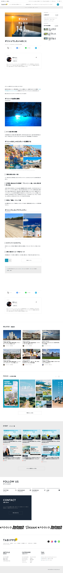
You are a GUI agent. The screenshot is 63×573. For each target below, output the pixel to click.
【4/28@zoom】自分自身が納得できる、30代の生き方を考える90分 (12, 442)
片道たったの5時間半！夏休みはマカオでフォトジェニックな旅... (52, 30)
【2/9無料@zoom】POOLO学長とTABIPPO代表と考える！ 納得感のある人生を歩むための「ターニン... (51, 459)
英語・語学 (32, 559)
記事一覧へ (15, 305)
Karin (50, 345)
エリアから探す (50, 32)
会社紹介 (35, 1)
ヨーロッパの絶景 (33, 268)
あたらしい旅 (52, 19)
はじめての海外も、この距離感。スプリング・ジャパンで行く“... (52, 34)
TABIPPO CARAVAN (6, 341)
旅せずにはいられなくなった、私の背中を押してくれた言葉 (51, 343)
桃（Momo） (15, 57)
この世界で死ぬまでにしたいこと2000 (14, 268)
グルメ (33, 4)
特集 (18, 4)
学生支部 (44, 1)
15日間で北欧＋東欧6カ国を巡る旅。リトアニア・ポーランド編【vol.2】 (31, 343)
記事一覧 (15, 4)
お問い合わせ (54, 1)
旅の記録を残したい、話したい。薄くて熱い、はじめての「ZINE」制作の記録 (31, 362)
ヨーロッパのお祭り (25, 268)
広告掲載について (48, 1)
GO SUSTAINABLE (50, 37)
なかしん (30, 364)
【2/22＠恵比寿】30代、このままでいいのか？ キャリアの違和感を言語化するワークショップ (31, 458)
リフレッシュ (24, 562)
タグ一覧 (56, 14)
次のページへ (29, 260)
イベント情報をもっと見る (31, 468)
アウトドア (24, 560)
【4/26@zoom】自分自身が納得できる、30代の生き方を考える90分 (51, 442)
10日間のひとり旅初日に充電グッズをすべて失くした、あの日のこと (51, 362)
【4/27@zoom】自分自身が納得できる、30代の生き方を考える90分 (31, 442)
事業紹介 (38, 1)
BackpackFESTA (45, 4)
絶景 (11, 270)
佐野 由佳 (11, 345)
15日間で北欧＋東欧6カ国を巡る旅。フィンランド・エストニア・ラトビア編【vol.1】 (11, 362)
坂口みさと (50, 364)
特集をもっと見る (30, 412)
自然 (31, 562)
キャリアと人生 (39, 4)
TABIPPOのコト (46, 19)
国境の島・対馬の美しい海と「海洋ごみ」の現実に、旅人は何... (52, 39)
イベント (20, 4)
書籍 (8, 270)
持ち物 (35, 4)
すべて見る (56, 25)
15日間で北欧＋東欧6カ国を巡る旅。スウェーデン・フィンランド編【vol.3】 (11, 343)
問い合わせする (16, 512)
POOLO (41, 1)
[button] (59, 376)
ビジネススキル (25, 558)
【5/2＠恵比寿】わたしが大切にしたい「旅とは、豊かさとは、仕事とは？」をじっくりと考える (12, 458)
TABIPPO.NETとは (31, 1)
